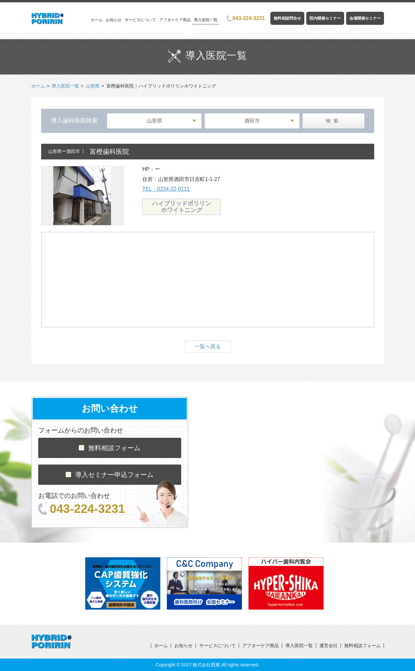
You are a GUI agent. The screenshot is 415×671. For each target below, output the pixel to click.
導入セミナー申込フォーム (109, 474)
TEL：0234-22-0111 (166, 189)
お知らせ (113, 20)
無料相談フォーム (109, 447)
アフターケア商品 (175, 20)
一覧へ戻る (208, 346)
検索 (333, 120)
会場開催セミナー (365, 18)
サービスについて (140, 20)
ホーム (97, 20)
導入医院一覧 (205, 20)
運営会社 (328, 645)
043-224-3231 (246, 18)
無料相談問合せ (287, 18)
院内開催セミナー (325, 18)
